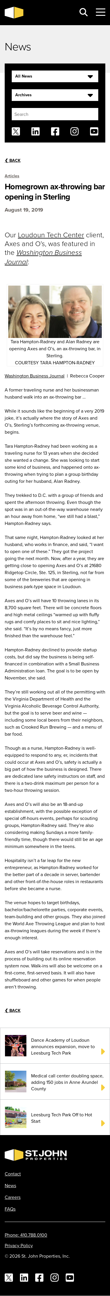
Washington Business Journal (35, 376)
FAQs (10, 1209)
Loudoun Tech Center (51, 234)
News (10, 1185)
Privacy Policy (19, 1245)
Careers (13, 1197)
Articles (12, 176)
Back (13, 160)
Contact (13, 1173)
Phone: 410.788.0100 (26, 1235)
